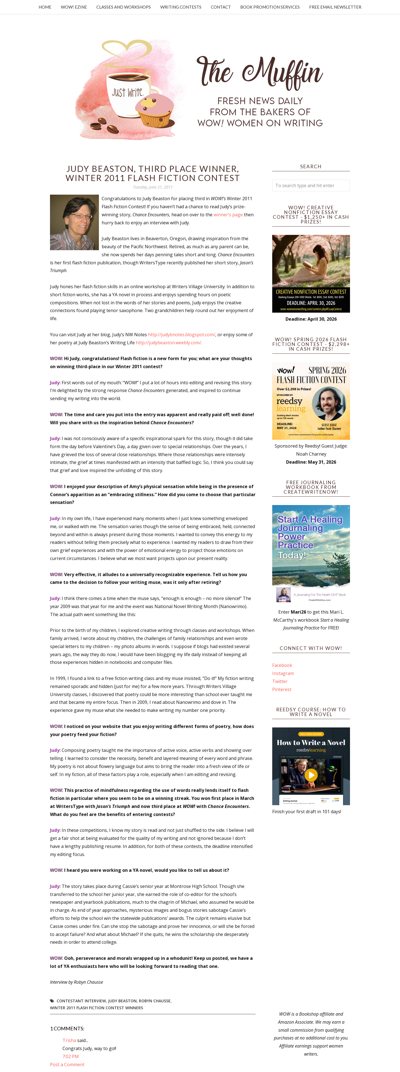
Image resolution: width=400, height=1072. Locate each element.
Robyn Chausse (155, 1000)
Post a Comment (67, 1064)
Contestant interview (81, 1000)
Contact (221, 6)
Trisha (69, 1040)
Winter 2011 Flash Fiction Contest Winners (96, 1007)
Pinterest (281, 689)
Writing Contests (180, 6)
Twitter (280, 681)
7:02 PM (70, 1056)
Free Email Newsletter (335, 6)
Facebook (282, 665)
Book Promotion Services (270, 6)
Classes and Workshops (123, 6)
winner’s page (229, 215)
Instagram (283, 673)
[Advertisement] (311, 913)
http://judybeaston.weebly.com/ (168, 343)
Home (45, 6)
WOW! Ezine (74, 6)
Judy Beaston (122, 1000)
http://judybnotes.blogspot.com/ (181, 335)
